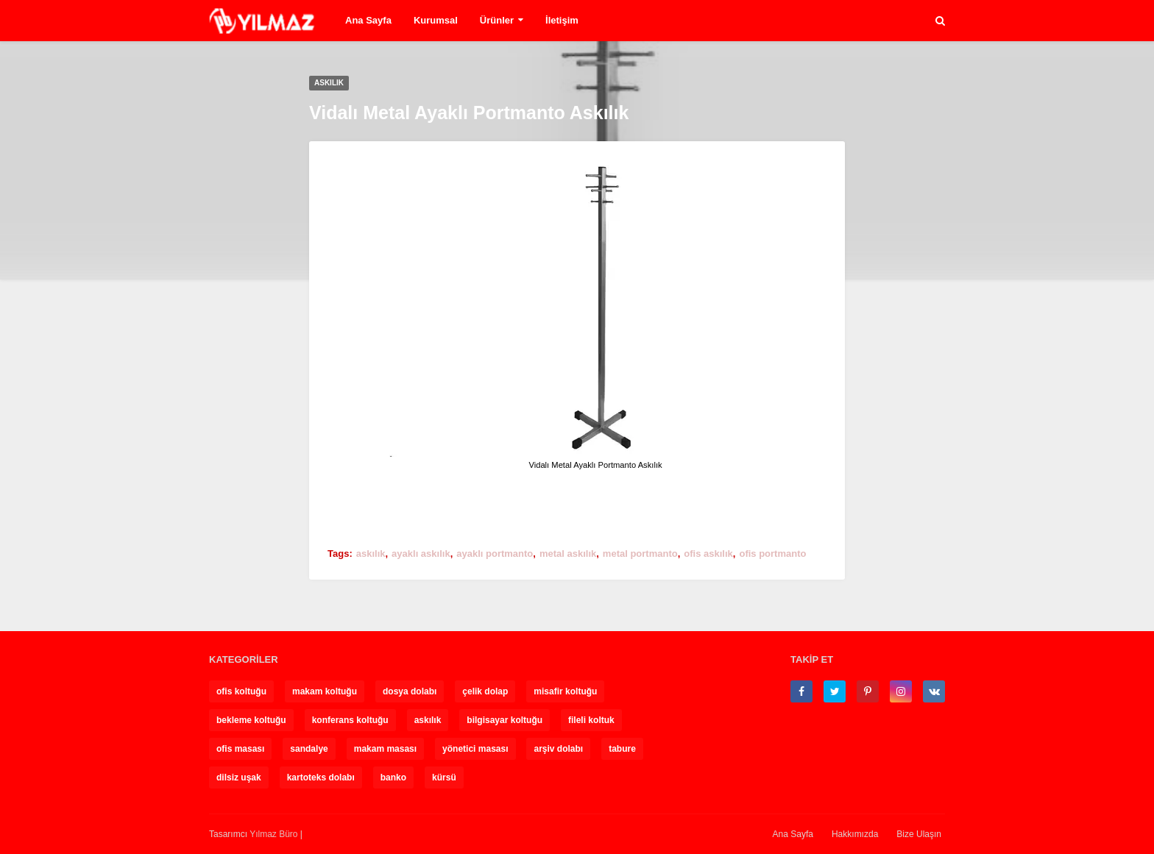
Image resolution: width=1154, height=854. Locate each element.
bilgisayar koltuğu (504, 720)
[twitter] (835, 691)
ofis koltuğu (241, 691)
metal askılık (567, 553)
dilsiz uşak (238, 777)
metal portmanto (640, 553)
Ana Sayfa (368, 20)
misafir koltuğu (565, 691)
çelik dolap (485, 691)
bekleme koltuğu (251, 720)
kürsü (444, 777)
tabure (622, 749)
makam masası (385, 749)
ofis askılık (708, 553)
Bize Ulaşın (918, 834)
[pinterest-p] (868, 691)
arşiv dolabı (558, 749)
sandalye (309, 749)
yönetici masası (475, 749)
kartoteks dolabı (321, 777)
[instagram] (901, 691)
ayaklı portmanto (494, 553)
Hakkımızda (855, 834)
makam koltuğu (324, 691)
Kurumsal (436, 20)
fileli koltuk (591, 720)
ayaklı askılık (421, 553)
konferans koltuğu (350, 720)
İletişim (561, 20)
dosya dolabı (409, 691)
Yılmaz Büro (273, 834)
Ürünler (497, 20)
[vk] (934, 691)
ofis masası (240, 749)
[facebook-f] (801, 691)
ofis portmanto (772, 553)
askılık (371, 553)
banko (393, 777)
